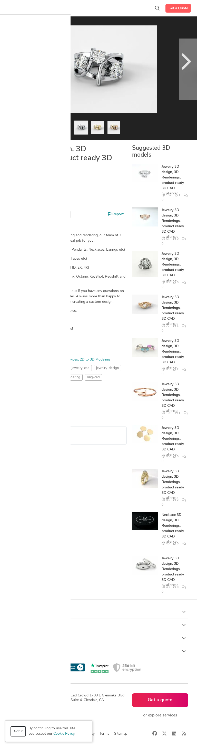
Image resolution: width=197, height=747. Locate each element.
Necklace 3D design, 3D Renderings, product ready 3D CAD (173, 525)
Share (60, 214)
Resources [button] (99, 651)
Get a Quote (178, 8)
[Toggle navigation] (12, 8)
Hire (52, 200)
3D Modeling (29, 360)
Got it (18, 731)
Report (116, 214)
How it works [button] (99, 612)
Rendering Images (30, 389)
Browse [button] (99, 625)
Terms (104, 734)
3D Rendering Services (60, 360)
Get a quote (160, 700)
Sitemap (120, 734)
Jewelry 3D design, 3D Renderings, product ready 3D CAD (173, 177)
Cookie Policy (63, 734)
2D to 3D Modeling (95, 360)
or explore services (160, 715)
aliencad (38, 192)
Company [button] (99, 638)
